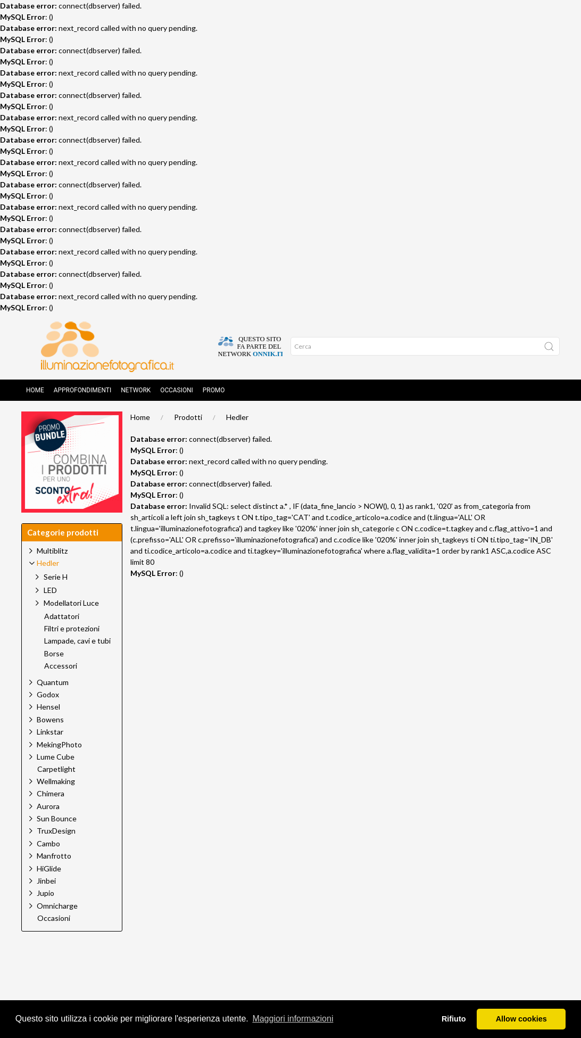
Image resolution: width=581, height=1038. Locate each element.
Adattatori (61, 616)
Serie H (56, 576)
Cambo (48, 843)
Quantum (53, 682)
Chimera (50, 793)
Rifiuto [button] (454, 1019)
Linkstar (50, 731)
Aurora (48, 806)
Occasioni (176, 390)
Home (35, 390)
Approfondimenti (82, 390)
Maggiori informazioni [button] (292, 1018)
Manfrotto (54, 855)
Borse (54, 653)
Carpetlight (56, 769)
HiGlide (49, 868)
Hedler (237, 417)
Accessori (60, 666)
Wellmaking (56, 781)
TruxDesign (56, 830)
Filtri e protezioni (71, 628)
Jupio (45, 892)
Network (136, 390)
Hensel (48, 706)
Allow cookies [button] (521, 1019)
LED (50, 590)
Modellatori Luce (71, 602)
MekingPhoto (59, 744)
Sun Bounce (57, 818)
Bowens (50, 719)
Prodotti (188, 417)
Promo (214, 390)
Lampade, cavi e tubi (77, 641)
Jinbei (46, 880)
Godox (48, 694)
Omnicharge (57, 905)
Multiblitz (52, 550)
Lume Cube (55, 756)
